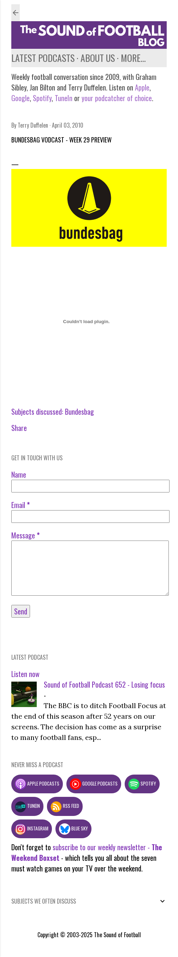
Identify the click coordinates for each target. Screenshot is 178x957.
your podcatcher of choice (117, 98)
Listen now (25, 674)
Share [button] (19, 427)
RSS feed (65, 805)
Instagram (31, 828)
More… (133, 58)
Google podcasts (94, 783)
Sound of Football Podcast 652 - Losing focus (104, 684)
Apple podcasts (37, 783)
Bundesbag (79, 411)
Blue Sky (73, 828)
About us (98, 58)
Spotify (42, 98)
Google (20, 98)
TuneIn (63, 98)
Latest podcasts (43, 58)
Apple (142, 87)
